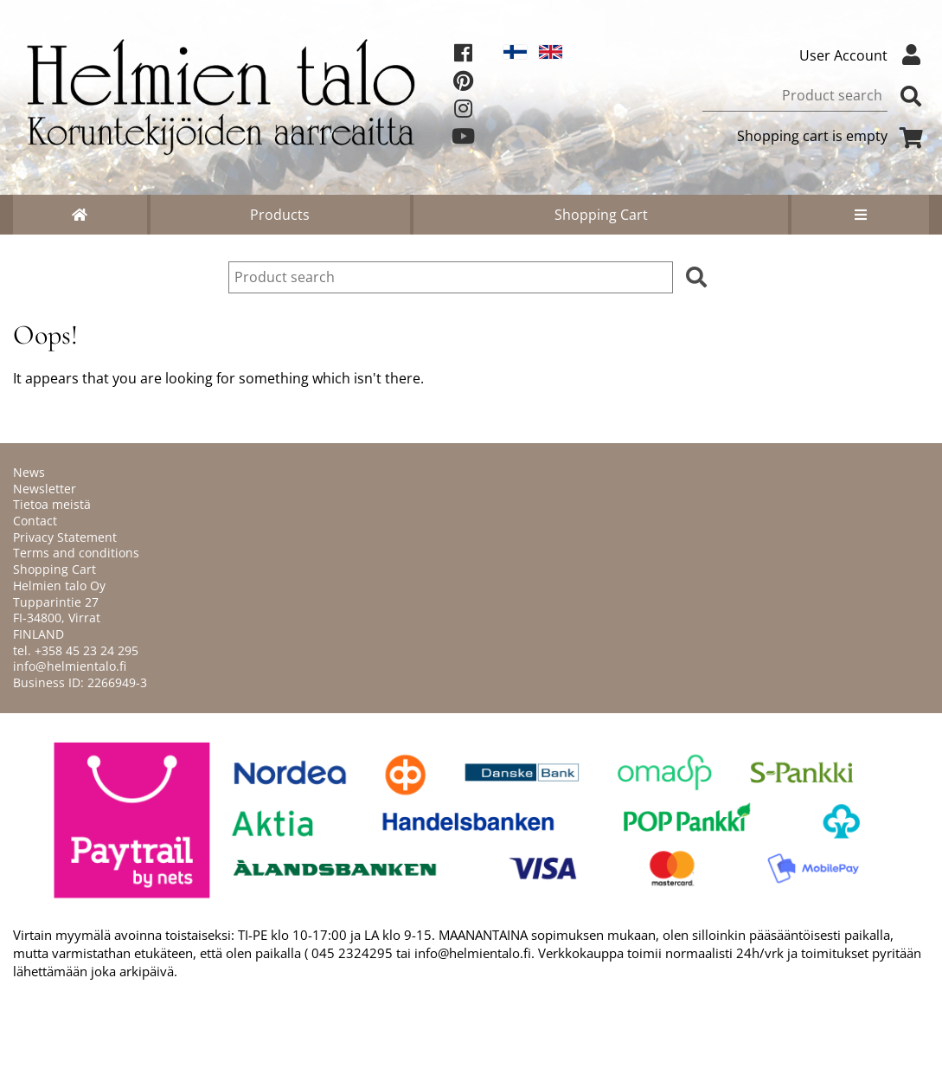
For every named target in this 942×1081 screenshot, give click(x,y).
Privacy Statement (65, 537)
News (29, 472)
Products (280, 214)
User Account (864, 55)
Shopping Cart (601, 214)
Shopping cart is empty (833, 135)
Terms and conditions (76, 552)
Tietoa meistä (52, 504)
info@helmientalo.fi (69, 666)
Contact (35, 520)
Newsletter (44, 488)
